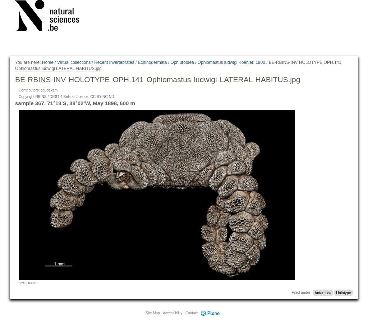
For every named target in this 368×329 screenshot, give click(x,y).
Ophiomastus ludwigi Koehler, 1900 (231, 62)
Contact (191, 313)
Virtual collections (74, 62)
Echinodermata (152, 62)
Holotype (343, 292)
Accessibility (172, 313)
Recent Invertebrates (114, 62)
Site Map (153, 313)
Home (48, 62)
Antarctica (322, 292)
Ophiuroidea (182, 62)
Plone (210, 313)
